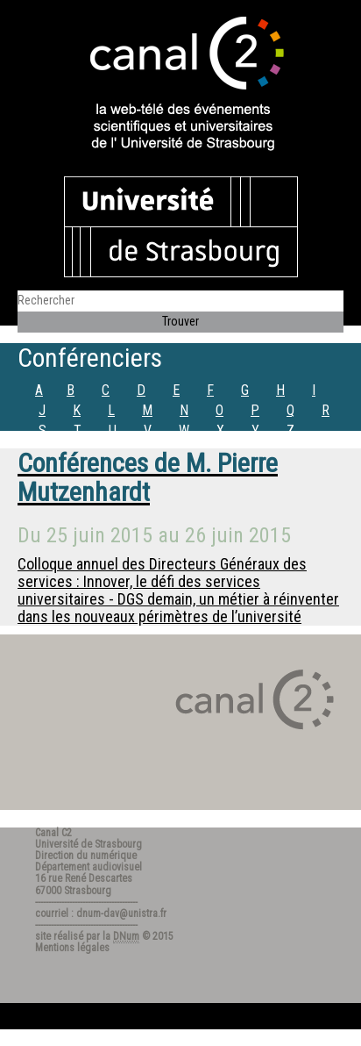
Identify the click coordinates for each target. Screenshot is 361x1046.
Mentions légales (72, 948)
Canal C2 (53, 833)
